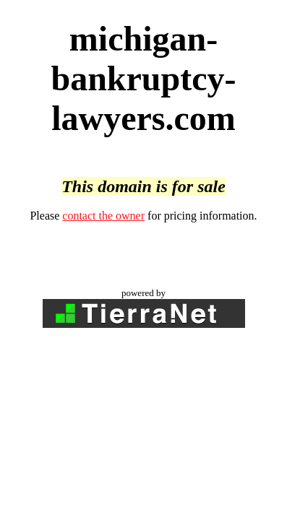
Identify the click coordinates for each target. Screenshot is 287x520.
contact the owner (103, 215)
